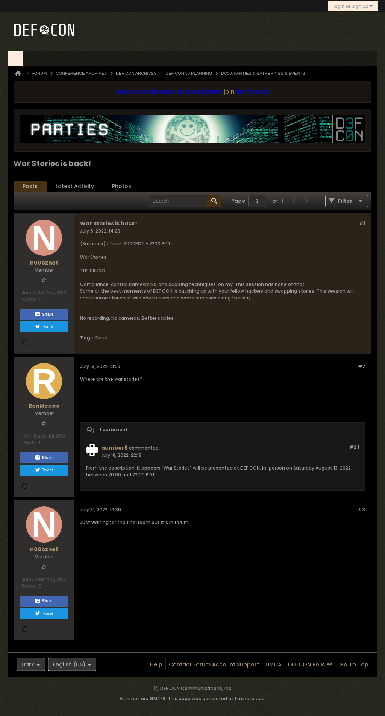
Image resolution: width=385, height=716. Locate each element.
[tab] (30, 186)
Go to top (353, 664)
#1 (362, 223)
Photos (121, 186)
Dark (30, 664)
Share (44, 314)
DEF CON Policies (310, 664)
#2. (354, 447)
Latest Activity (75, 186)
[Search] (185, 201)
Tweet (44, 326)
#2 (361, 366)
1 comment (113, 429)
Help (156, 664)
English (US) (72, 664)
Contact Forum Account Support (214, 664)
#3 (361, 509)
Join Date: (33, 292)
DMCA (273, 664)
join (229, 91)
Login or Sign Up (353, 6)
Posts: (29, 299)
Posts (30, 186)
